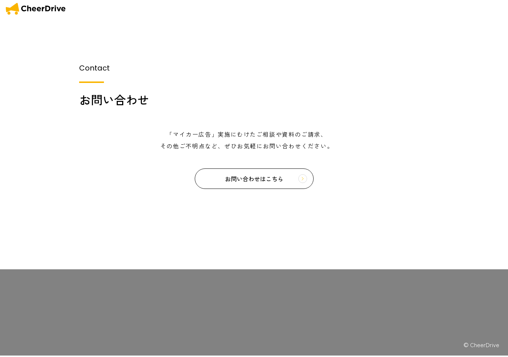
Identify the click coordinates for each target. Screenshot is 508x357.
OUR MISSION (359, 9)
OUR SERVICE (33, 293)
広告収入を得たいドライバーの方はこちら (456, 332)
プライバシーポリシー (139, 296)
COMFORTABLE (427, 9)
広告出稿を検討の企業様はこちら (456, 316)
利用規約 (127, 282)
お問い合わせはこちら (254, 179)
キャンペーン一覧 (86, 302)
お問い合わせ (489, 9)
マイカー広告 (81, 283)
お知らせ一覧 (81, 293)
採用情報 (76, 331)
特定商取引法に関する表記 (143, 289)
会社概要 (461, 9)
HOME (330, 9)
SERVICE (392, 9)
